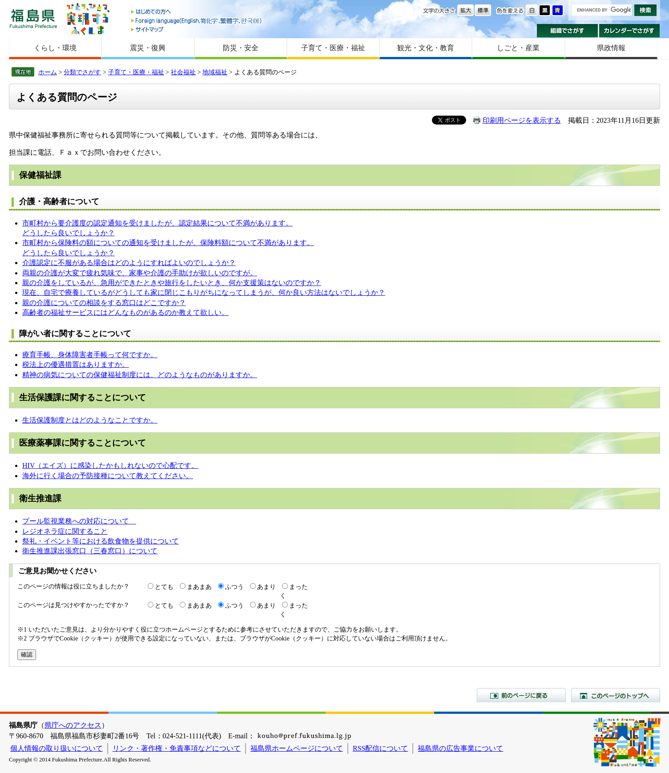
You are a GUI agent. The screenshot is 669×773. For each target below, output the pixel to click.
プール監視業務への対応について (79, 521)
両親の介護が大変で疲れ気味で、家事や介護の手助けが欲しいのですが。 (139, 273)
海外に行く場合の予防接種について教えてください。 (107, 475)
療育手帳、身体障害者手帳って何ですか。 (89, 354)
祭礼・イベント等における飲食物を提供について (100, 541)
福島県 (33, 18)
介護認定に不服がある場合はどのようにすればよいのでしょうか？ (129, 262)
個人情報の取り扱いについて (56, 748)
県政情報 (611, 48)
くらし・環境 (55, 48)
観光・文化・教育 (425, 48)
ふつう (234, 586)
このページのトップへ (615, 695)
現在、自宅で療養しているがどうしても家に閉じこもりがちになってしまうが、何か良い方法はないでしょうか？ (203, 292)
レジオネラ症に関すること (65, 531)
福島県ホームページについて (296, 748)
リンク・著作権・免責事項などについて (177, 748)
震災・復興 (147, 48)
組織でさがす (567, 30)
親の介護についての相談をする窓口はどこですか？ (104, 302)
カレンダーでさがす (629, 30)
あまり (266, 586)
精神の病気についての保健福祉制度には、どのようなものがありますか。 (139, 374)
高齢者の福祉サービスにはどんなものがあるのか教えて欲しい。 (125, 312)
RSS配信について (380, 748)
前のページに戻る (521, 695)
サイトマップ (197, 29)
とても (164, 586)
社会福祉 (183, 72)
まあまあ (199, 586)
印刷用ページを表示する (522, 120)
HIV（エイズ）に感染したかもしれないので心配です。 (110, 465)
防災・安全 (240, 48)
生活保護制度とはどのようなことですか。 (89, 420)
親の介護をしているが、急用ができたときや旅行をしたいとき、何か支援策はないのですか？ (171, 282)
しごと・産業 (518, 48)
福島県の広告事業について (460, 748)
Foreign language (197, 20)
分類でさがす (82, 72)
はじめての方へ (197, 12)
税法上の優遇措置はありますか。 (75, 364)
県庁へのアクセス (72, 725)
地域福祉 (214, 72)
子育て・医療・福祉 (333, 48)
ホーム (47, 72)
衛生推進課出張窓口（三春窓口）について (89, 551)
